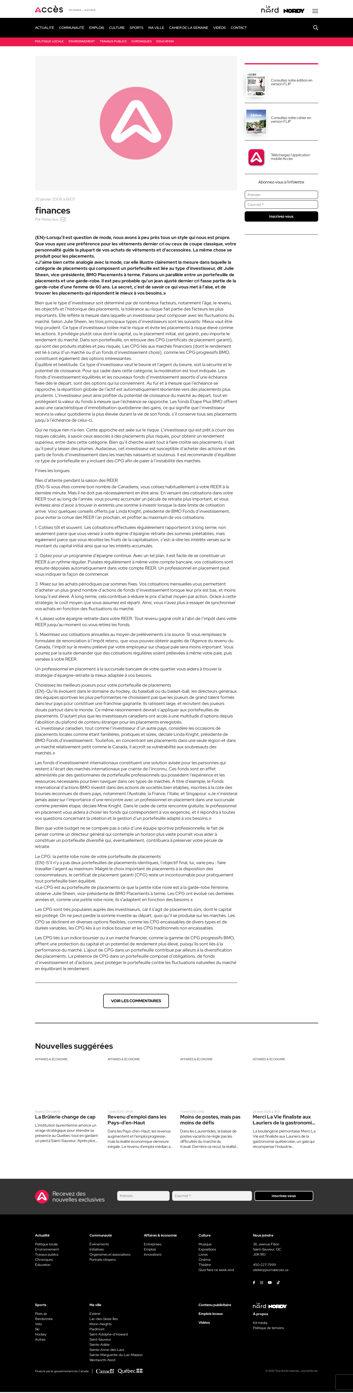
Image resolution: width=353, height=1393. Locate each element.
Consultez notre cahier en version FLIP (291, 120)
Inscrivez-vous (281, 217)
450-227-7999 (264, 1265)
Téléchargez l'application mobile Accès (290, 158)
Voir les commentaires (136, 1001)
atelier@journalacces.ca (270, 1271)
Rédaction (50, 220)
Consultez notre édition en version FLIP (291, 83)
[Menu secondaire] (315, 12)
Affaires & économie (51, 1060)
